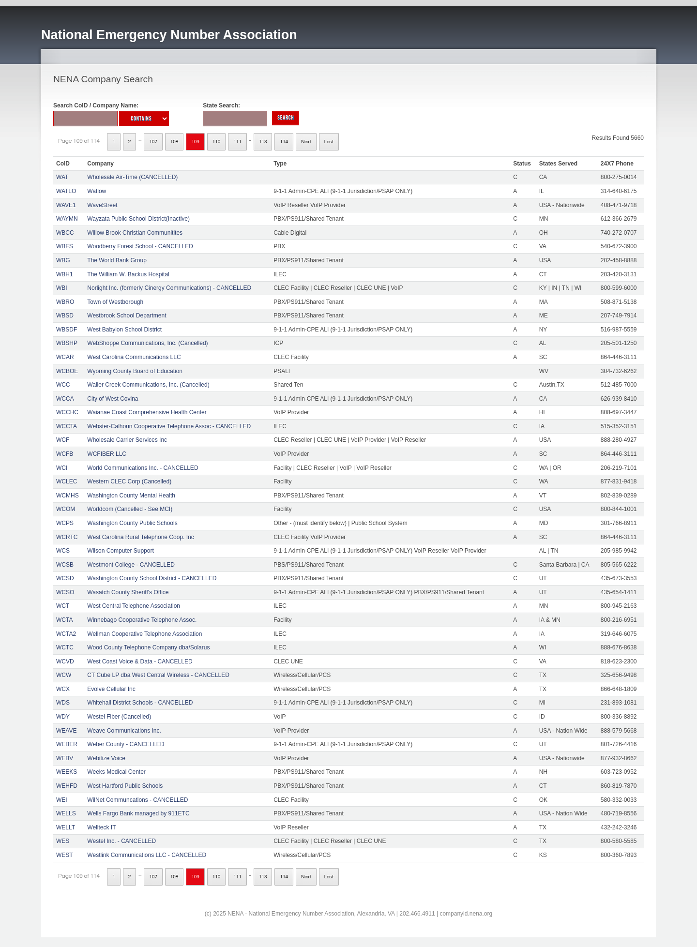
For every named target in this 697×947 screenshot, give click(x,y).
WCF (62, 439)
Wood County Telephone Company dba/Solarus (148, 647)
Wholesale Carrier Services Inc (127, 439)
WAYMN (67, 218)
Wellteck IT (101, 827)
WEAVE (66, 730)
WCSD (65, 578)
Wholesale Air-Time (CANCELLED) (132, 177)
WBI (61, 288)
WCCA (65, 398)
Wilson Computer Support (120, 550)
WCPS (65, 523)
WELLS (66, 813)
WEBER (66, 744)
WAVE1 (66, 205)
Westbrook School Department (126, 315)
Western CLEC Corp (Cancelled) (129, 481)
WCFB (64, 454)
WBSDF (66, 329)
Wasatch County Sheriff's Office (127, 592)
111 (237, 141)
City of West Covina (112, 398)
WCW (63, 675)
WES (62, 841)
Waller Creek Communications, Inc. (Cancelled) (148, 384)
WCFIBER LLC (106, 454)
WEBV (64, 758)
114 (284, 141)
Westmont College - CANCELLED (131, 564)
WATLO (66, 191)
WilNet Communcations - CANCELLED (137, 800)
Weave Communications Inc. (124, 730)
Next (306, 141)
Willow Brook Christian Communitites (134, 232)
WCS (63, 550)
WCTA (64, 619)
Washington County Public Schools (132, 523)
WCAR (65, 357)
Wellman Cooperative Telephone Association (144, 634)
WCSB (65, 564)
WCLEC (66, 481)
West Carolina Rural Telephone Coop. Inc (140, 537)
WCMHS (67, 495)
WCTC (65, 647)
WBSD (65, 315)
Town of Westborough (115, 302)
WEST (64, 855)
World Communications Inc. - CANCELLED (142, 468)
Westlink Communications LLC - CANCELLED (146, 855)
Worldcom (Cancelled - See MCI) (129, 509)
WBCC (65, 232)
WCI (61, 468)
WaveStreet (102, 205)
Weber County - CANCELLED (125, 744)
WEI (61, 800)
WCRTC (66, 537)
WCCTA (66, 426)
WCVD (65, 661)
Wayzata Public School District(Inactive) (138, 218)
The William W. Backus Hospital (128, 274)
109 (195, 141)
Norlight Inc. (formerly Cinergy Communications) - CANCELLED (169, 288)
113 (263, 141)
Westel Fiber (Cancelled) (119, 716)
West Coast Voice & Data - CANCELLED (139, 661)
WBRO (65, 302)
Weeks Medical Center (116, 771)
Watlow (96, 191)
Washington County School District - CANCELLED (151, 578)
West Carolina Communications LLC (134, 357)
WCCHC (67, 412)
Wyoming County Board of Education (134, 371)
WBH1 (64, 274)
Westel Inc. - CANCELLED (121, 841)
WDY (63, 716)
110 (216, 141)
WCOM (65, 509)
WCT (62, 605)
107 (153, 141)
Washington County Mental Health (131, 495)
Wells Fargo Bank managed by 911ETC (138, 813)
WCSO (65, 592)
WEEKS (66, 771)
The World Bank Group (117, 260)
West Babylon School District (124, 329)
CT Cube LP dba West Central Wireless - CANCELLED (158, 675)
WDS (63, 702)
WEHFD (66, 785)
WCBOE (67, 371)
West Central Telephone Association (133, 605)
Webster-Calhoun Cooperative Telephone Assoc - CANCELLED (169, 426)
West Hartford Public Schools (125, 785)
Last (328, 141)
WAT (62, 177)
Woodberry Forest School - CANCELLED (140, 246)
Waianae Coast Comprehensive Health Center (146, 412)
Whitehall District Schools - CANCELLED (140, 702)
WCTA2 (66, 634)
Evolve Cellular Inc (111, 689)
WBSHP (66, 343)
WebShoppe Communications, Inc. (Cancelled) (147, 343)
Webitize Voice (106, 758)
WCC (63, 384)
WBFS (64, 246)
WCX (63, 689)
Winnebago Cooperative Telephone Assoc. (142, 619)
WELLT (65, 827)
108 (174, 141)
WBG (63, 260)
